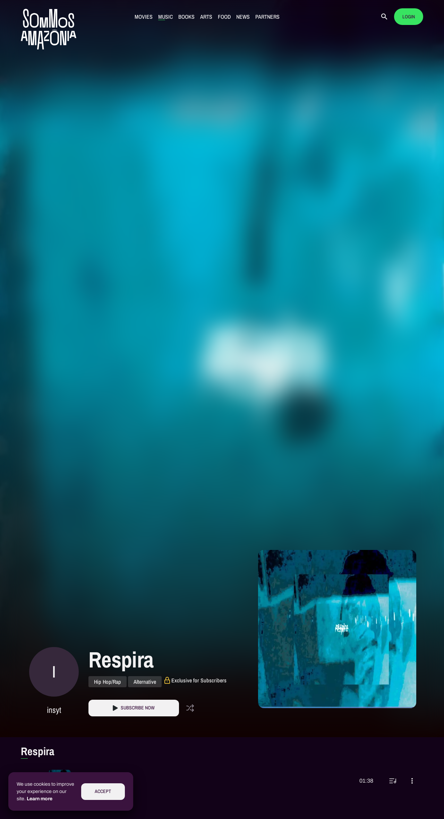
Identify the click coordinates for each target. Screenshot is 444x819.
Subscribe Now (138, 708)
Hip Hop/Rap (107, 681)
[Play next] (392, 781)
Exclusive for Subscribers (199, 680)
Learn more (39, 798)
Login (408, 17)
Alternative (145, 681)
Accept (103, 791)
